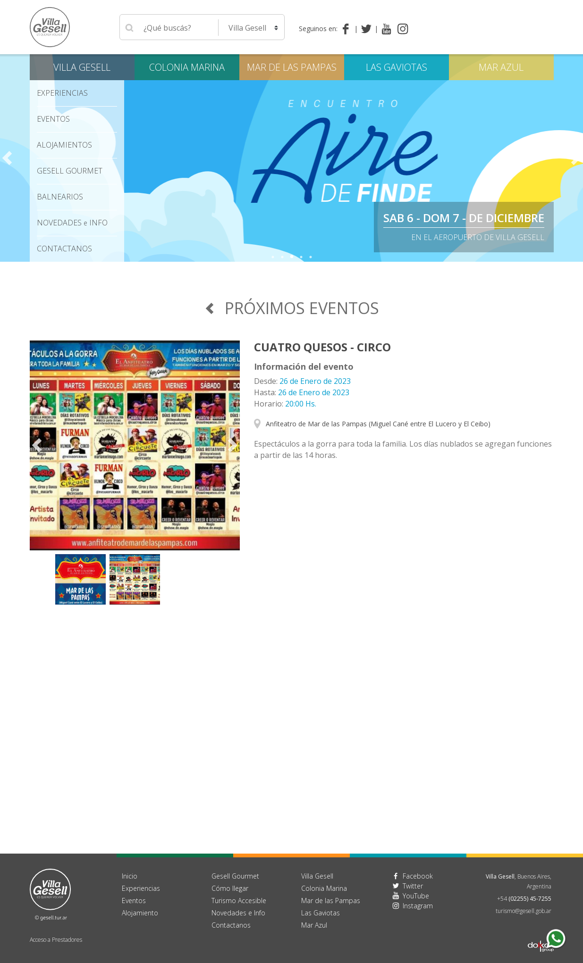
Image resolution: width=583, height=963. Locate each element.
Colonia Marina (187, 67)
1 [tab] (273, 257)
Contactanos (231, 925)
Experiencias (62, 93)
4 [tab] (301, 257)
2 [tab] (282, 257)
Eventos (53, 119)
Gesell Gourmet (69, 171)
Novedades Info (72, 222)
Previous (7, 158)
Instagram (418, 905)
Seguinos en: (318, 28)
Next (576, 158)
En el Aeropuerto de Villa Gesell (477, 237)
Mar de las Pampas (292, 67)
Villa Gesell (81, 67)
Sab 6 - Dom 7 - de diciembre (463, 217)
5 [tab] (310, 257)
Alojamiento (140, 912)
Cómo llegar (229, 888)
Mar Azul (501, 67)
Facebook (418, 876)
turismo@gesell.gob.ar (523, 911)
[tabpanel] (291, 158)
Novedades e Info (238, 912)
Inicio (129, 876)
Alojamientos (64, 145)
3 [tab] (291, 257)
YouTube (416, 895)
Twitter (413, 885)
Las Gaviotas (396, 67)
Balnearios (60, 196)
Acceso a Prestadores (56, 940)
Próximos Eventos (291, 308)
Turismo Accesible (238, 900)
